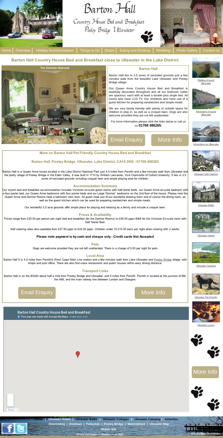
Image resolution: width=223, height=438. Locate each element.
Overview (23, 50)
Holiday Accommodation (55, 50)
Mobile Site (108, 429)
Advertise (171, 419)
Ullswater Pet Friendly (206, 297)
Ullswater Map (159, 424)
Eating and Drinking (135, 50)
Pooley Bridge (113, 424)
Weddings (163, 50)
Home (39, 419)
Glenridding (57, 424)
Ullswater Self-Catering (206, 174)
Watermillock (136, 424)
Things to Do (90, 50)
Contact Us (211, 50)
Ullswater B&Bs (86, 419)
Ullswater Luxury (206, 325)
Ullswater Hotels (59, 419)
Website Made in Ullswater (205, 433)
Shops (109, 50)
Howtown (75, 424)
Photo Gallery (187, 50)
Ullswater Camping (148, 419)
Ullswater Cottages (116, 419)
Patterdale (93, 424)
